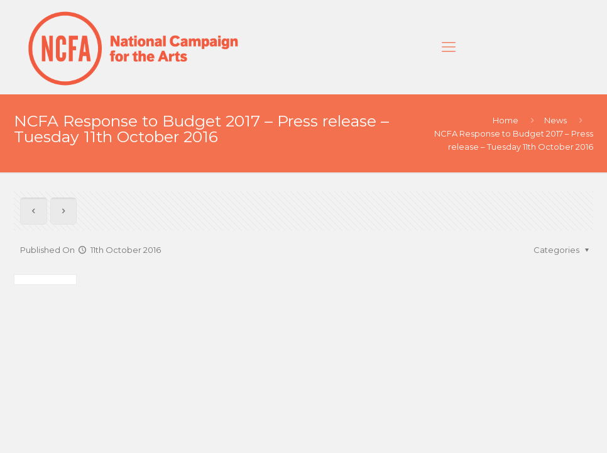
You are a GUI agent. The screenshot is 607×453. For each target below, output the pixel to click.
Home (505, 120)
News (555, 120)
